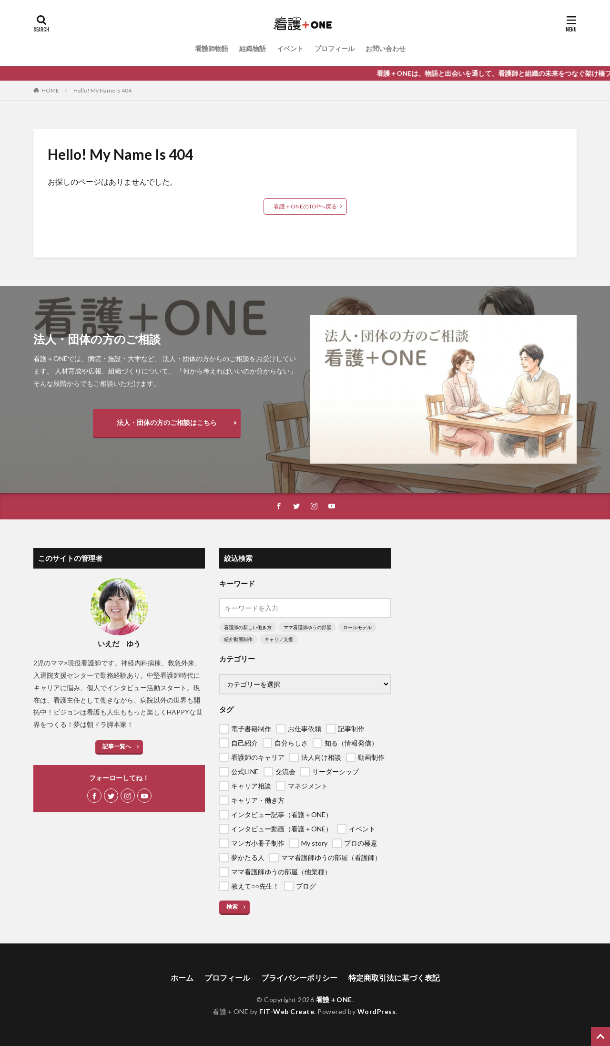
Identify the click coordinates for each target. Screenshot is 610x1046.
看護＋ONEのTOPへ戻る (305, 206)
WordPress (376, 1011)
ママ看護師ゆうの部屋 (307, 627)
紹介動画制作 (238, 639)
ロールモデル (357, 627)
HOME (50, 90)
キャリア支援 (278, 639)
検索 (232, 906)
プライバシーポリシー (299, 977)
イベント (290, 48)
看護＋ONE (334, 999)
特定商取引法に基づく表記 (394, 977)
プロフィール (335, 48)
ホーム (182, 977)
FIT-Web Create (286, 1011)
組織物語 (252, 48)
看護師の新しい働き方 (248, 627)
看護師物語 (211, 48)
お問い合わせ (386, 48)
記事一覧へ (116, 746)
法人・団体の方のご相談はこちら (167, 422)
